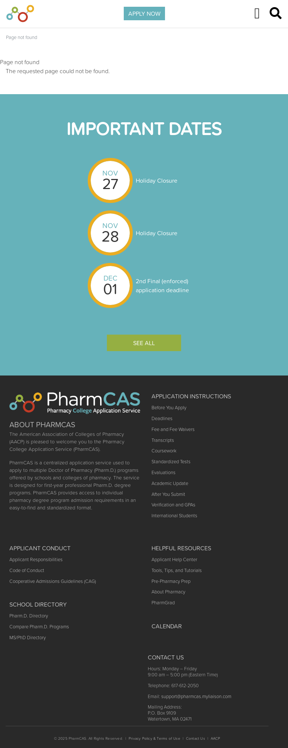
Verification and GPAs (173, 504)
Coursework (164, 450)
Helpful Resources (181, 548)
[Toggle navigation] (257, 13)
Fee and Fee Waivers (173, 429)
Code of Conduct (26, 570)
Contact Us (195, 738)
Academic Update (170, 483)
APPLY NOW (144, 13)
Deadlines (162, 418)
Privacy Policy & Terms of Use (154, 738)
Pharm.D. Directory (28, 615)
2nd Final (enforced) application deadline (162, 285)
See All (144, 342)
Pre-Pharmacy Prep (171, 581)
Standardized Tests (171, 461)
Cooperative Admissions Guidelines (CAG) (52, 581)
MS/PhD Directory (27, 637)
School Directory (38, 604)
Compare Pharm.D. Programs (39, 626)
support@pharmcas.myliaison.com (196, 696)
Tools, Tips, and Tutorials (177, 570)
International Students (174, 515)
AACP (215, 738)
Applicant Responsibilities (36, 559)
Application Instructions (191, 396)
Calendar (167, 626)
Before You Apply (169, 407)
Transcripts (163, 440)
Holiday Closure (156, 180)
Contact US (166, 657)
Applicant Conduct (39, 548)
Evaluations (164, 472)
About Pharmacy (168, 591)
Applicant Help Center (174, 559)
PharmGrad (163, 602)
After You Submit (168, 494)
